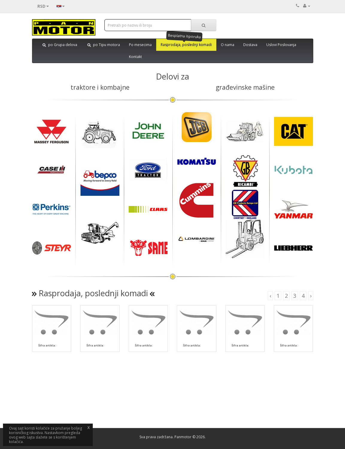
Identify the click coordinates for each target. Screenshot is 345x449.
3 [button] (294, 295)
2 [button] (286, 295)
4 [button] (303, 295)
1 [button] (277, 295)
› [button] (310, 295)
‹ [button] (270, 295)
